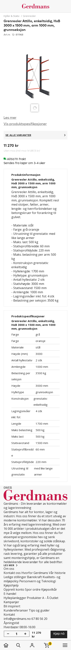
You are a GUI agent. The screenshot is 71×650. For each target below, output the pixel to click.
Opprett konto (14, 589)
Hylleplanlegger (15, 598)
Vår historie (57, 573)
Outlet (53, 598)
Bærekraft (34, 577)
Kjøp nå (58, 634)
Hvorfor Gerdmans (34, 573)
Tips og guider (39, 610)
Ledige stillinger (15, 577)
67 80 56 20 (39, 619)
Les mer (10, 118)
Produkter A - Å (38, 598)
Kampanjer (11, 602)
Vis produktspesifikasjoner (25, 124)
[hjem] (10, 645)
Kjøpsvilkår (49, 589)
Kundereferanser (16, 610)
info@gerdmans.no (17, 619)
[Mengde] (16, 634)
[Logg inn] (32, 645)
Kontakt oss (12, 573)
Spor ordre (33, 589)
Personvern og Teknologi (37, 581)
